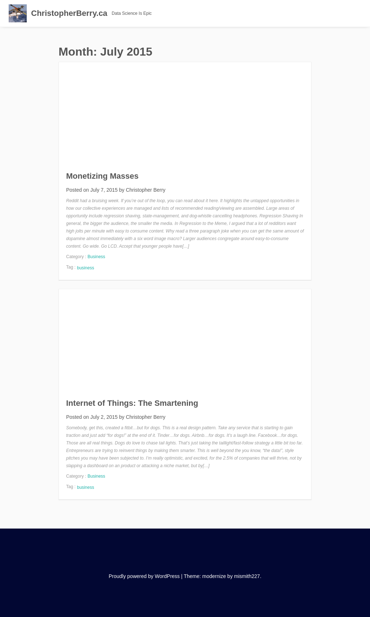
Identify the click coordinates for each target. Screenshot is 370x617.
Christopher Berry (145, 190)
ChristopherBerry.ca (69, 13)
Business (96, 256)
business (85, 267)
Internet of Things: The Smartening (132, 403)
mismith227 (247, 576)
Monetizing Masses (102, 176)
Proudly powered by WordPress (144, 576)
